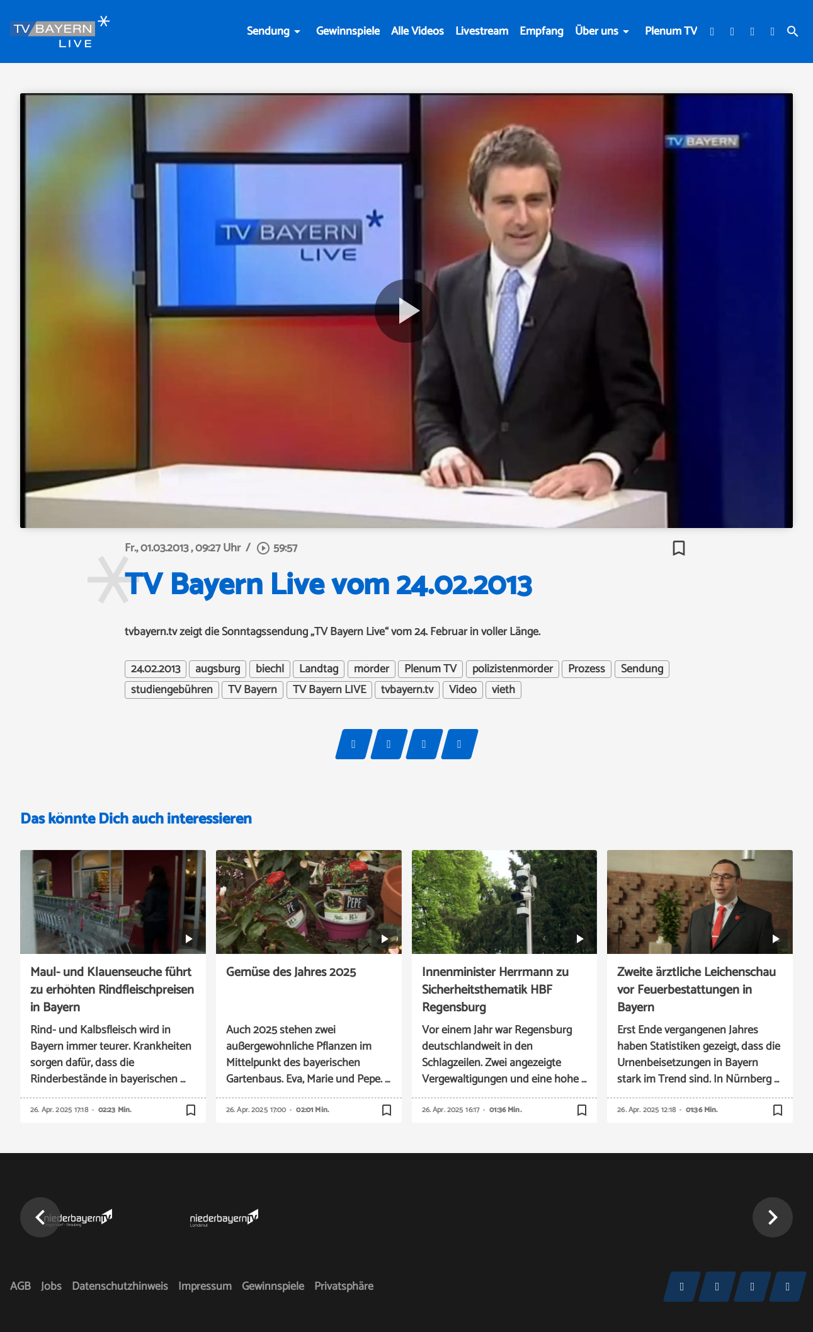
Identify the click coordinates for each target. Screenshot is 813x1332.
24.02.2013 (155, 669)
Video (463, 690)
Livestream (481, 31)
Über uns (596, 31)
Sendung (268, 31)
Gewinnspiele (348, 31)
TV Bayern (252, 690)
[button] (40, 1217)
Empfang (542, 31)
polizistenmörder (512, 669)
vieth (503, 690)
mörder (371, 669)
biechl (270, 669)
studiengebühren (172, 690)
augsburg (217, 669)
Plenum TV (671, 31)
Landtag (318, 669)
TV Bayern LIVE (329, 690)
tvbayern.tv (407, 690)
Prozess (586, 669)
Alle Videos (417, 31)
